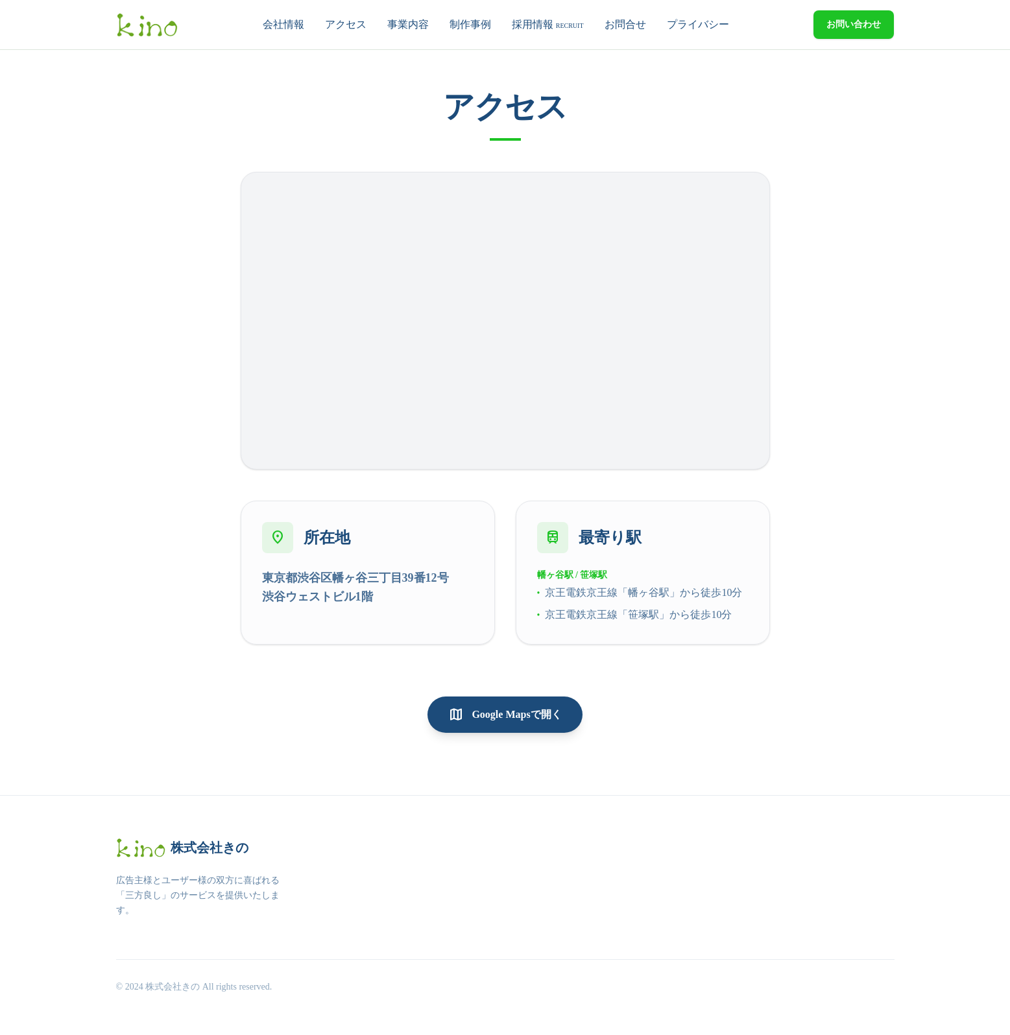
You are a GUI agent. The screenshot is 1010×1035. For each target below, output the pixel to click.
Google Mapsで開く (504, 715)
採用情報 (548, 24)
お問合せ (625, 24)
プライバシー (698, 24)
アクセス (346, 24)
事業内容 (408, 24)
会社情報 (283, 24)
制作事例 (470, 24)
